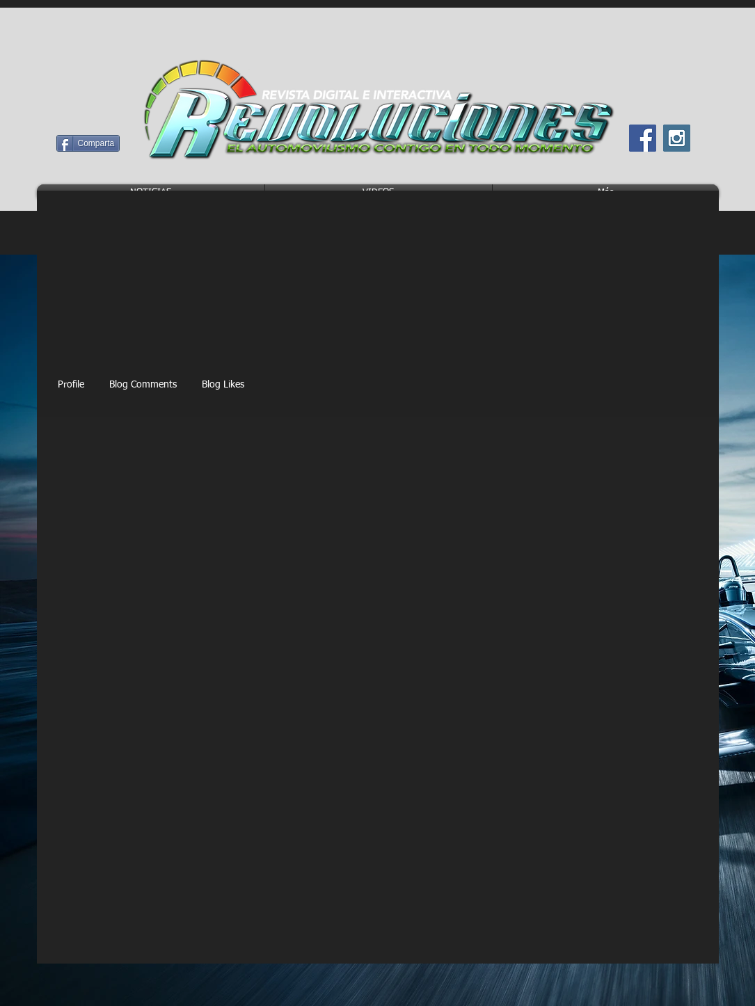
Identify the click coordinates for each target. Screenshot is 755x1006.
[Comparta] (88, 143)
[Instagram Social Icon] (676, 138)
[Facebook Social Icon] (642, 138)
